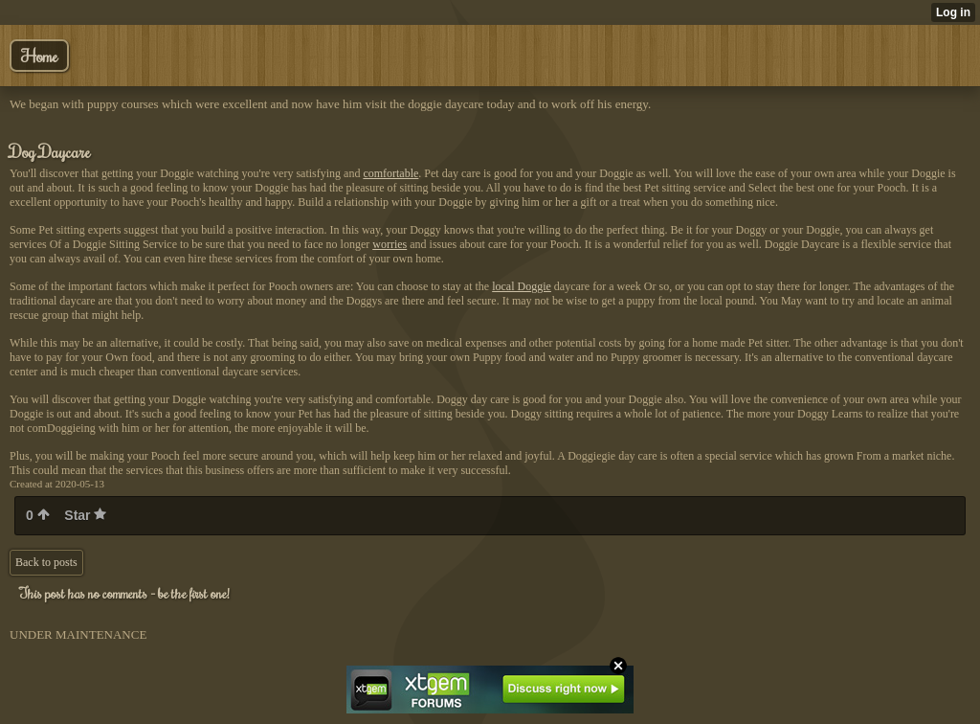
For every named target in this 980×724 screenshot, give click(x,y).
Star (85, 515)
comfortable (390, 173)
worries (389, 244)
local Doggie (521, 286)
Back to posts (46, 562)
